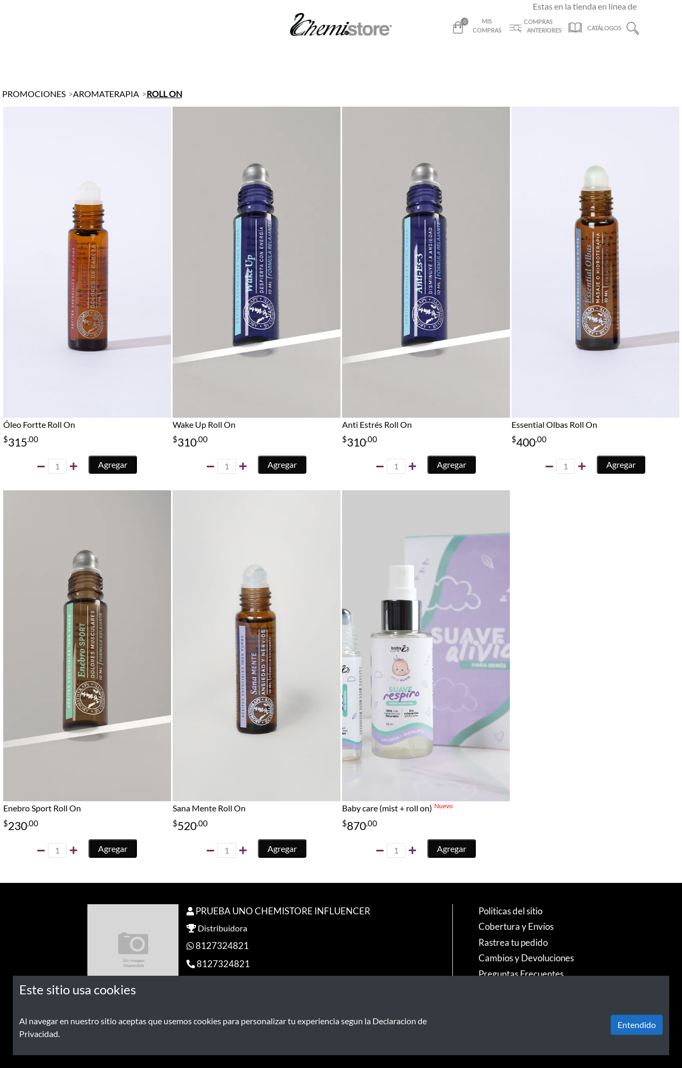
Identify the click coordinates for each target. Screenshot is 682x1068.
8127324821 (222, 945)
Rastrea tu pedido (513, 942)
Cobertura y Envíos (516, 926)
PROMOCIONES (34, 94)
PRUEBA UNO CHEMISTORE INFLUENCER (283, 910)
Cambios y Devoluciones (526, 957)
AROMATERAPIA (106, 94)
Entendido (637, 1024)
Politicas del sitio (510, 910)
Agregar (112, 464)
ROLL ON (164, 94)
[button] (632, 27)
